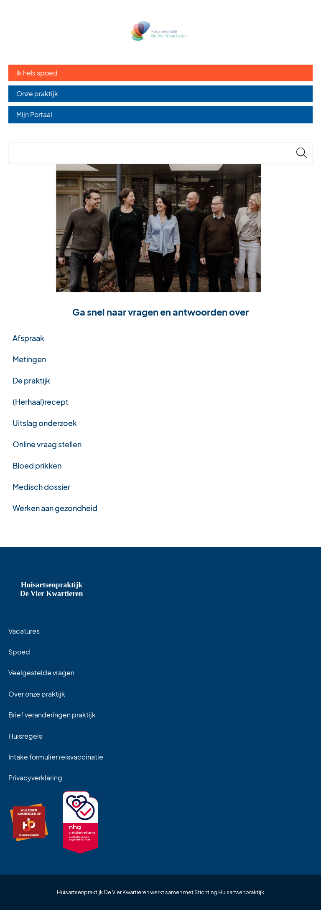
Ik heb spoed (37, 72)
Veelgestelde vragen (41, 672)
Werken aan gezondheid (55, 508)
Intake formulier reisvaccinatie (55, 756)
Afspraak (28, 338)
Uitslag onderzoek (45, 423)
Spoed (19, 651)
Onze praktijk (37, 93)
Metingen (29, 359)
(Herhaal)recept (41, 401)
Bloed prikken (37, 465)
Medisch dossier (41, 486)
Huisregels (25, 736)
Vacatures (24, 631)
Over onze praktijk (36, 693)
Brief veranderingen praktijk (52, 714)
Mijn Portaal (34, 114)
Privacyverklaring (35, 777)
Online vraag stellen (47, 444)
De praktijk (31, 380)
